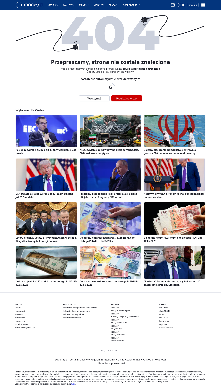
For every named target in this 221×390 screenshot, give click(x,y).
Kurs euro (19, 314)
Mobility (99, 5)
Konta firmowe (117, 340)
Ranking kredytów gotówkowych (125, 316)
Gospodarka (130, 5)
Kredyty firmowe (118, 334)
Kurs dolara (20, 321)
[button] (181, 5)
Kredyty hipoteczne (119, 322)
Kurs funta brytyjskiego (25, 327)
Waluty (67, 5)
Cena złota (163, 307)
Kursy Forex (164, 321)
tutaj (73, 384)
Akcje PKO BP (165, 311)
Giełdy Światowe (166, 327)
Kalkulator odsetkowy (72, 317)
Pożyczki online (117, 328)
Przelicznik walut (22, 324)
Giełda (52, 5)
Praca (112, 5)
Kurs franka (20, 317)
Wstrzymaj (94, 98)
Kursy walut (20, 311)
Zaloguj (193, 4)
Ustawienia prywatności (111, 363)
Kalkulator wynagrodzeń (73, 314)
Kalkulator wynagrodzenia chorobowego (80, 307)
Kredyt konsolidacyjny (120, 310)
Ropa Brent (164, 324)
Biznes (82, 5)
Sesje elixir (163, 317)
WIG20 (162, 314)
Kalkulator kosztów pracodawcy (76, 311)
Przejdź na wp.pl (126, 98)
